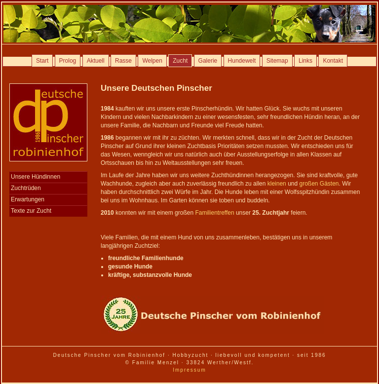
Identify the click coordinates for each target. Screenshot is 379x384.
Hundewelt (242, 60)
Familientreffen (214, 212)
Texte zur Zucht (31, 210)
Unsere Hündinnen (35, 176)
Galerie (208, 60)
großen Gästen (319, 183)
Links (305, 60)
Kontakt (333, 60)
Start (42, 60)
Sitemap (277, 60)
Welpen (152, 60)
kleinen (276, 183)
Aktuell (96, 60)
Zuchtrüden (26, 188)
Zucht (180, 60)
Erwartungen (27, 199)
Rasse (123, 60)
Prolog (67, 60)
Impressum (189, 370)
